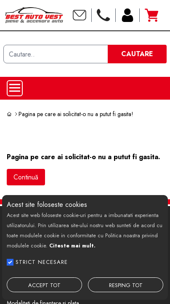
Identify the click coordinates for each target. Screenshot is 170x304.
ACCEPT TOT (44, 285)
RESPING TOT (126, 285)
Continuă (25, 177)
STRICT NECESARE (42, 262)
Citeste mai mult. (72, 246)
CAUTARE (137, 54)
